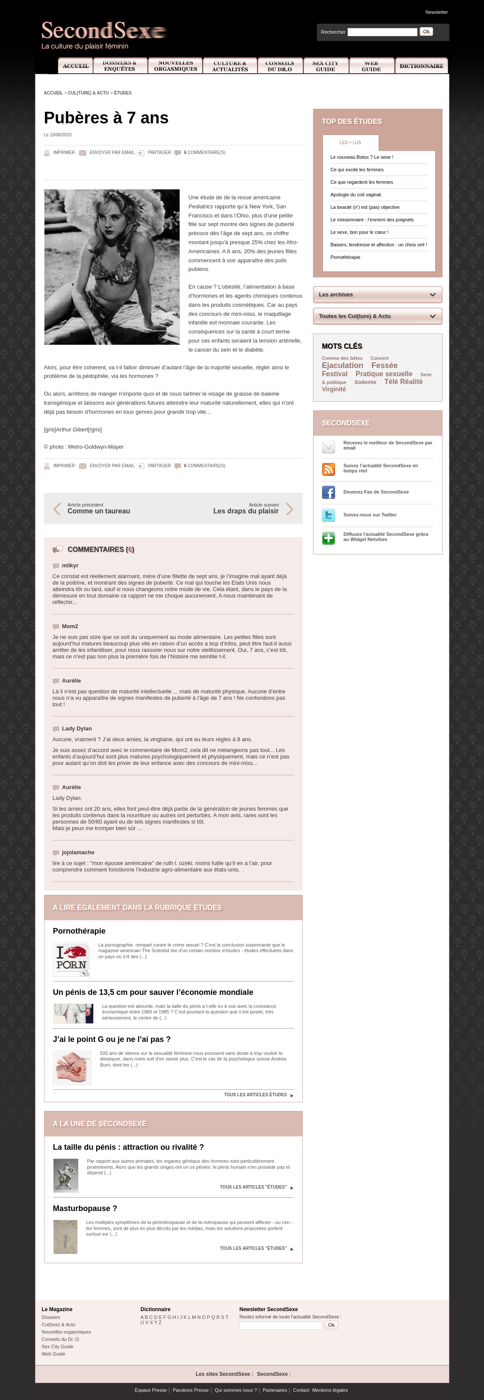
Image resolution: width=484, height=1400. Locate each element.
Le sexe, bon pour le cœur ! (360, 232)
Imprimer (64, 152)
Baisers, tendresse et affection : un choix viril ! (379, 244)
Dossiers (51, 1317)
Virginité (334, 389)
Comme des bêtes (342, 358)
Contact (301, 1390)
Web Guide (372, 65)
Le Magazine (57, 1309)
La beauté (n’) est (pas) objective (365, 207)
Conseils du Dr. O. (61, 1339)
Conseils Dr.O (281, 65)
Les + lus (350, 142)
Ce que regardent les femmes (362, 182)
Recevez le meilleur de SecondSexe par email (388, 445)
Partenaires (275, 1390)
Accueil (70, 65)
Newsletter (437, 12)
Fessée (384, 365)
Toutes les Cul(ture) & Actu (355, 316)
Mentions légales (330, 1390)
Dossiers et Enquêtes (120, 65)
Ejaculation (343, 365)
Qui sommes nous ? (236, 1390)
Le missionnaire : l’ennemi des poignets (372, 219)
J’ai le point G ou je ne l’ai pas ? (112, 1039)
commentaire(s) (204, 152)
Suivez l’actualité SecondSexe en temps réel (381, 468)
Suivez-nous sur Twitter (370, 514)
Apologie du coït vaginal (356, 194)
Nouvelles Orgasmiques (175, 65)
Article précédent (116, 508)
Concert (379, 358)
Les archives (336, 294)
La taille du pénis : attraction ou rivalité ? (128, 1147)
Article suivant (230, 508)
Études (123, 93)
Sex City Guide (326, 65)
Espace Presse (151, 1390)
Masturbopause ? (85, 1208)
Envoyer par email (112, 152)
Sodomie (365, 382)
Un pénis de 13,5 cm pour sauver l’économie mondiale (153, 992)
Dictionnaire (422, 65)
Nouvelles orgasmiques (66, 1331)
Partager (159, 152)
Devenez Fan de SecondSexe (376, 491)
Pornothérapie (79, 931)
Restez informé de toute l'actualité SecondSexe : (291, 1316)
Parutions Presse (191, 1390)
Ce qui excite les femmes (357, 169)
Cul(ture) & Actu (88, 93)
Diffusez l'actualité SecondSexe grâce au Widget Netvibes (386, 537)
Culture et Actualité (230, 65)
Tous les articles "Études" (253, 1187)
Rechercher (333, 32)
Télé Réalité (403, 381)
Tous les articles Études (255, 1094)
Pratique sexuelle (384, 374)
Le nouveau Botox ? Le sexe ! (362, 157)
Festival (335, 374)
